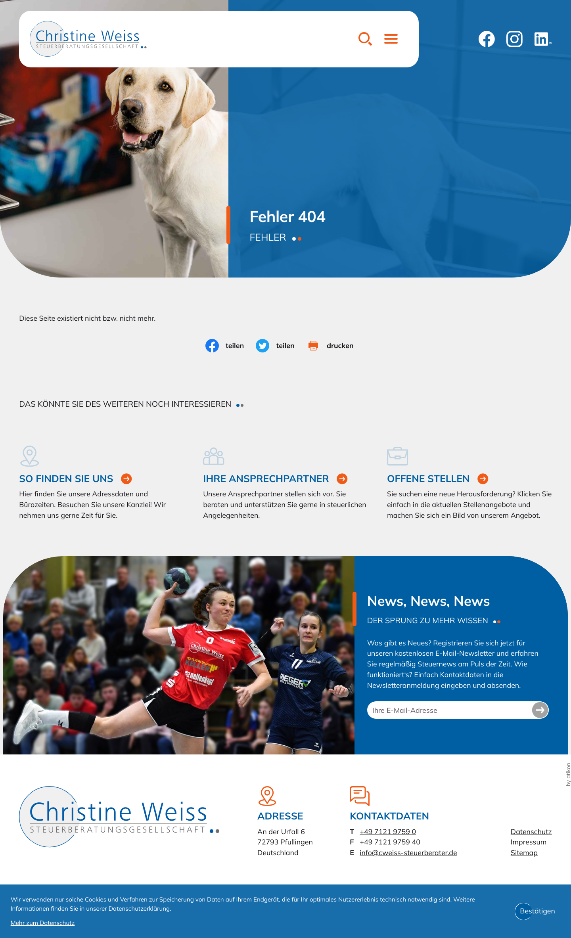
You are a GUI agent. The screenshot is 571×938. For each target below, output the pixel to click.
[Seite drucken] (336, 345)
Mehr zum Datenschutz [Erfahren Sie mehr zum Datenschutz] (43, 923)
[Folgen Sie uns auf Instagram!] (514, 39)
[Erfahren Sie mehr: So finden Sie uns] (101, 483)
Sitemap (524, 852)
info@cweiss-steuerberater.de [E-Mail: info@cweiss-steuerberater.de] (408, 852)
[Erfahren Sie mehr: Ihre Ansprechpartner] (285, 483)
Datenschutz (531, 831)
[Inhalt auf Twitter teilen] (281, 345)
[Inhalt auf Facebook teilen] (230, 345)
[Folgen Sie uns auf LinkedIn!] (543, 39)
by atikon (568, 774)
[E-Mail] (458, 710)
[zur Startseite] (88, 39)
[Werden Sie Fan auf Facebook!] (487, 39)
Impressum (528, 842)
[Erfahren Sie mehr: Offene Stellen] (469, 483)
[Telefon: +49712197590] (388, 832)
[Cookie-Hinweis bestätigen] (537, 911)
